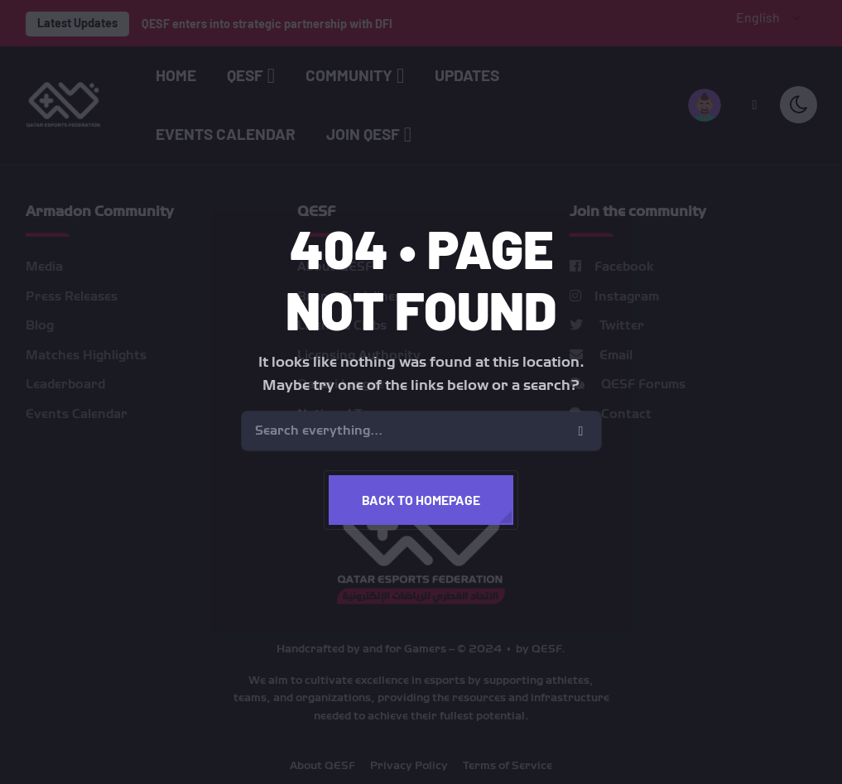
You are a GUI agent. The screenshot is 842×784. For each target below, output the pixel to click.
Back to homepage (421, 499)
